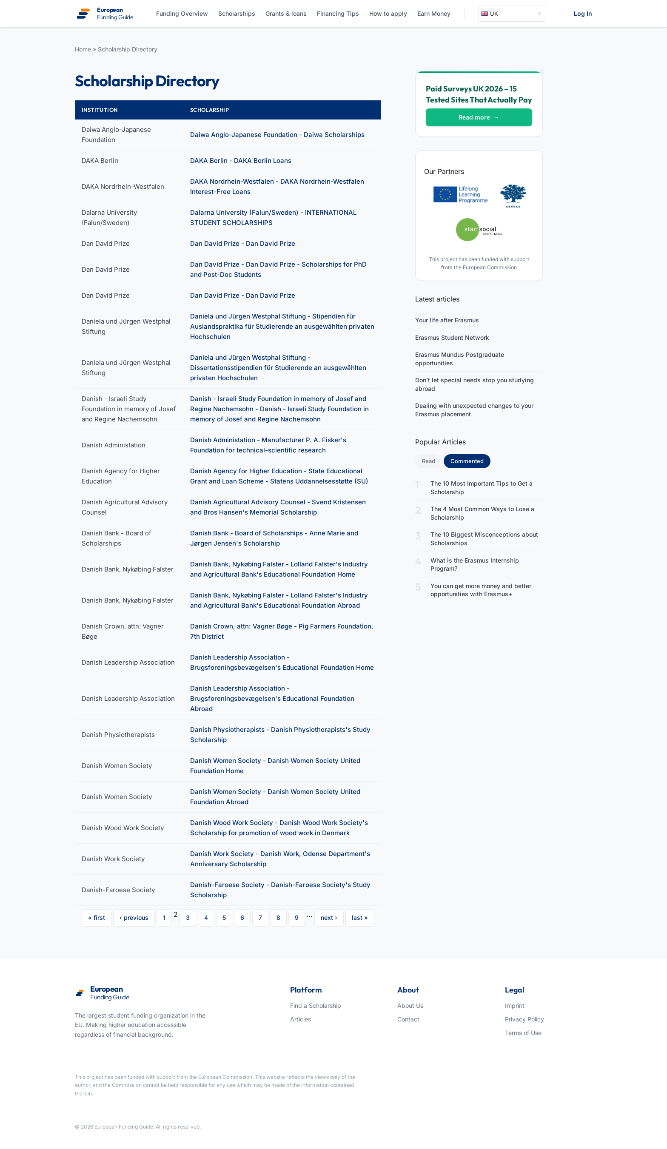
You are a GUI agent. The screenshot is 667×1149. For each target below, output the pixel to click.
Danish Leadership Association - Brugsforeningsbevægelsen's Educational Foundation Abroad (272, 698)
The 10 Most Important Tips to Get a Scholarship (481, 487)
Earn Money (433, 13)
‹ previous (134, 917)
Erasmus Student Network (452, 337)
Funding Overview (182, 13)
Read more (479, 117)
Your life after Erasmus (447, 320)
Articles (300, 1019)
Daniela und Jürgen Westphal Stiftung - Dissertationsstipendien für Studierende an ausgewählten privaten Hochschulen (278, 367)
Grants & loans (286, 13)
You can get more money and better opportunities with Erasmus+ (480, 590)
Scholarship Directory (127, 49)
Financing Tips (338, 13)
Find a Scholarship (315, 1005)
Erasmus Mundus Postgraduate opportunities (459, 359)
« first (96, 917)
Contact (408, 1019)
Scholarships (236, 13)
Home (83, 49)
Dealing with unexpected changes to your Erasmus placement (474, 410)
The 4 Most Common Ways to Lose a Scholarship (482, 513)
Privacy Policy (524, 1019)
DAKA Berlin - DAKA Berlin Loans (240, 160)
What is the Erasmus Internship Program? (474, 564)
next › (329, 917)
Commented (470, 460)
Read (428, 461)
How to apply (388, 13)
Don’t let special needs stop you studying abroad (474, 384)
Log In (583, 13)
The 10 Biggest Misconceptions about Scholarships (484, 538)
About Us (410, 1005)
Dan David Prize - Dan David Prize (242, 243)
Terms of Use (523, 1032)
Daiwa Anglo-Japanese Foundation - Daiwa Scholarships (277, 135)
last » (360, 917)
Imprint (514, 1005)
